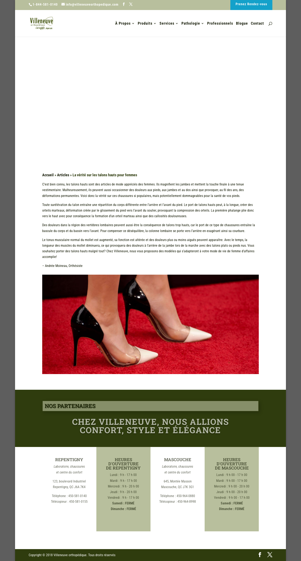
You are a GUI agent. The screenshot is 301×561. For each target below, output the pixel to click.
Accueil (48, 175)
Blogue (242, 23)
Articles (63, 175)
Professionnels (220, 23)
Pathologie (190, 23)
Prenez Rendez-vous (251, 4)
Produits (145, 23)
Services (166, 23)
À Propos (123, 23)
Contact (257, 23)
